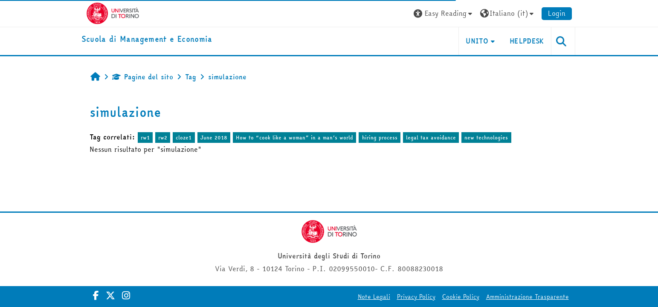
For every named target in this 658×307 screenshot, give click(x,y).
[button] (443, 13)
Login (556, 13)
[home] (146, 39)
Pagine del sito (142, 77)
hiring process (379, 137)
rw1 (145, 137)
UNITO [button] (477, 41)
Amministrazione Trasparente (527, 296)
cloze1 (183, 137)
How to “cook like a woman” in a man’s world (294, 137)
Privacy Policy (416, 296)
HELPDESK (527, 41)
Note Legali (374, 296)
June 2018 (213, 137)
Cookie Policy (460, 296)
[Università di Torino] (112, 12)
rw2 (162, 137)
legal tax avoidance (431, 137)
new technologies (486, 137)
